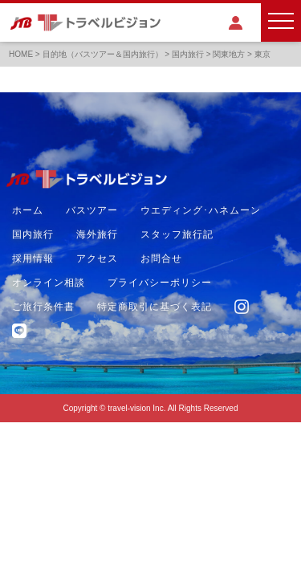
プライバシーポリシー (160, 282)
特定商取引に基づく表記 (154, 306)
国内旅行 (33, 234)
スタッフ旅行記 (177, 234)
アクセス (97, 258)
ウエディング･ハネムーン (200, 210)
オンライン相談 (48, 282)
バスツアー (92, 210)
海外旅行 (97, 234)
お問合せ (161, 258)
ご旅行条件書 (43, 306)
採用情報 (33, 258)
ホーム (27, 210)
